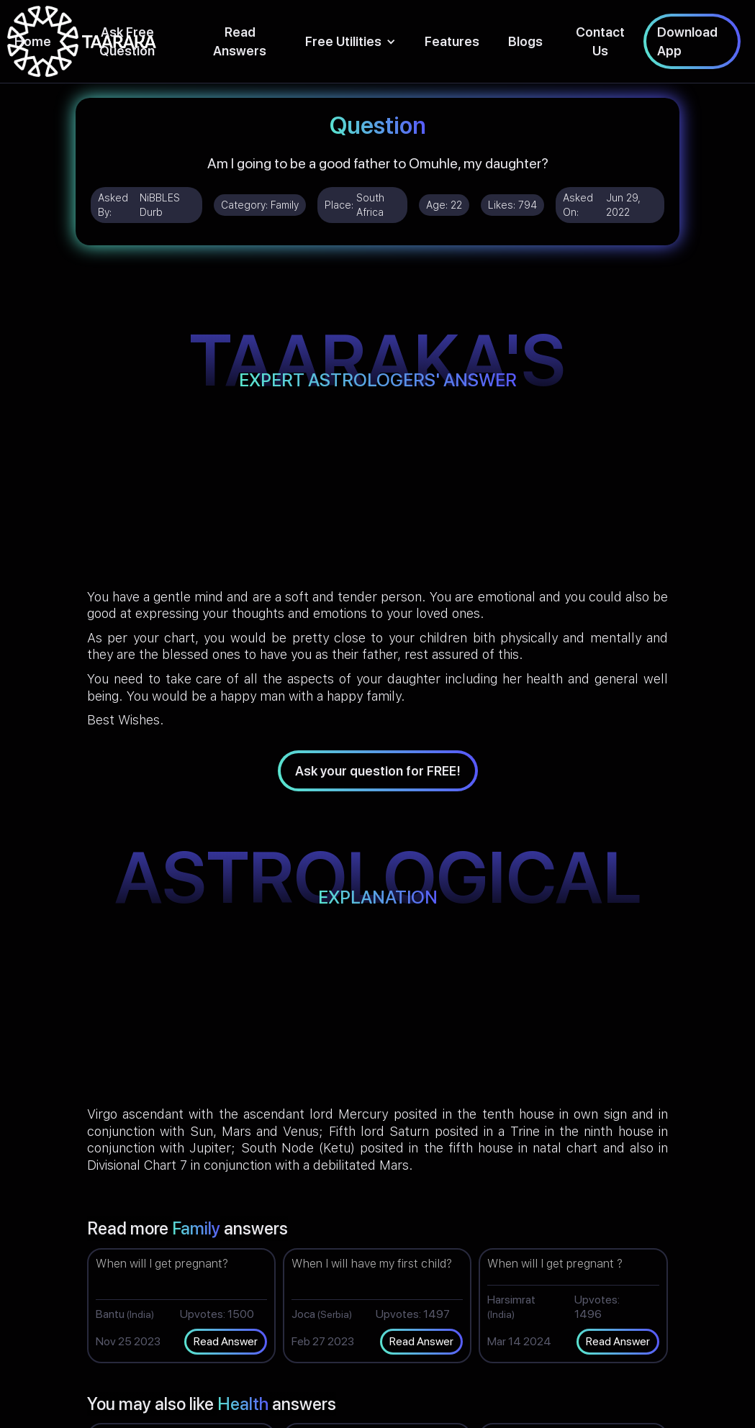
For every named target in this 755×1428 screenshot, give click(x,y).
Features (452, 41)
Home (32, 41)
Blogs (525, 41)
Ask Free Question (127, 41)
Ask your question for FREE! (378, 770)
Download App (687, 41)
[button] (350, 41)
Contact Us (600, 41)
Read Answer (226, 1341)
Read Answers (239, 41)
